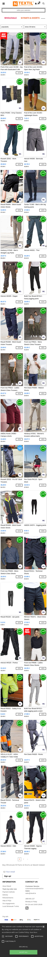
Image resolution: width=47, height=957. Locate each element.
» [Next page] (27, 859)
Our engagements (9, 903)
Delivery (5, 895)
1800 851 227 (30, 899)
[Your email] (21, 871)
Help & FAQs (7, 901)
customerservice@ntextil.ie (34, 888)
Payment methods (9, 892)
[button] (35, 4)
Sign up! (7, 876)
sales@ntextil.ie (30, 893)
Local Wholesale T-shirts (11, 906)
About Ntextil (7, 886)
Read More (33, 932)
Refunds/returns (8, 898)
